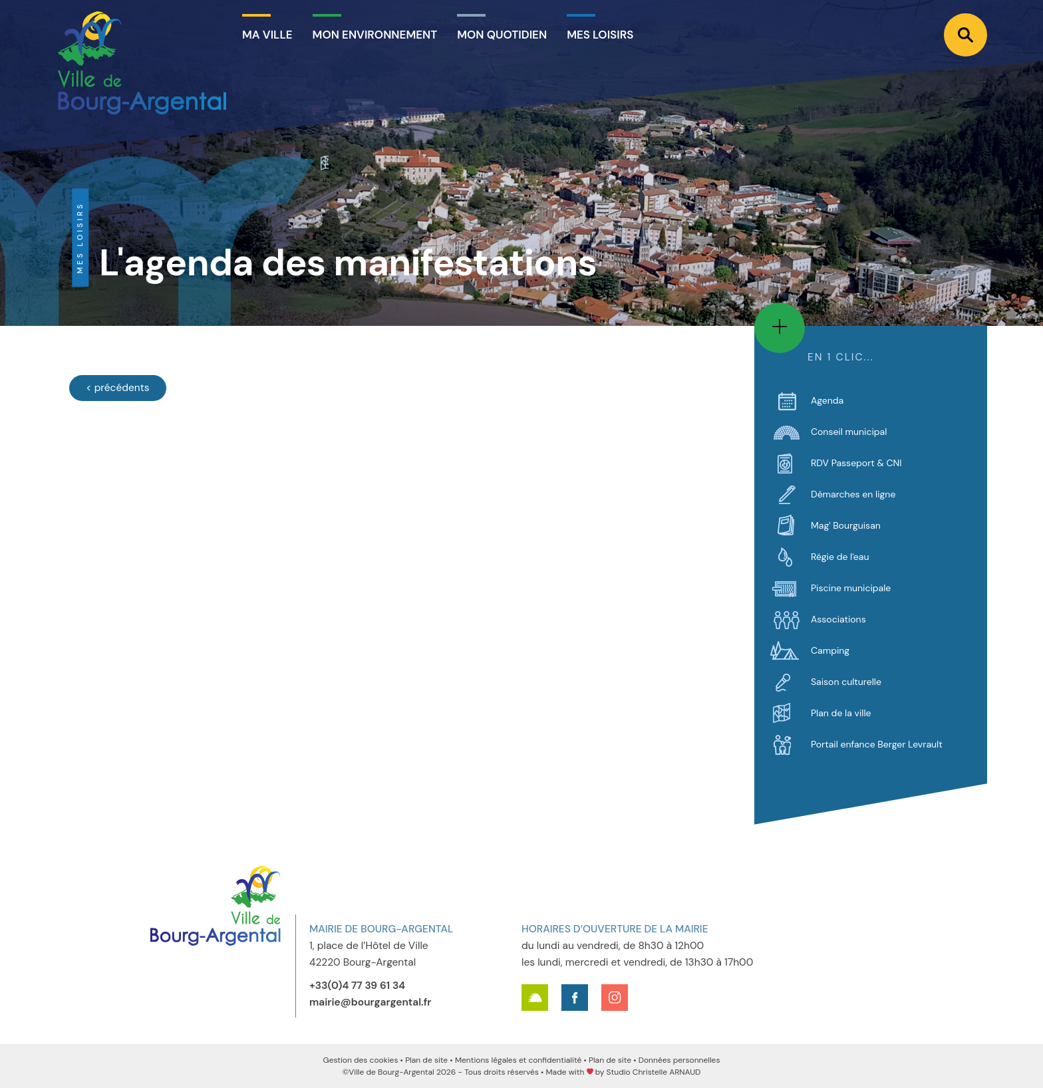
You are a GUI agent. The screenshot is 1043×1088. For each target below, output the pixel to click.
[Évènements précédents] (117, 388)
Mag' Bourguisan (846, 525)
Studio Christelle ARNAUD (654, 1072)
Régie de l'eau (840, 557)
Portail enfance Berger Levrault (877, 744)
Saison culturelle (846, 682)
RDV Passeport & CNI (856, 463)
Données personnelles (679, 1060)
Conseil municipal (849, 432)
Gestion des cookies (360, 1060)
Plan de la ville (841, 713)
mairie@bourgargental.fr (370, 1002)
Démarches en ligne (853, 494)
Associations (838, 619)
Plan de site (426, 1060)
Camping (830, 650)
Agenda (827, 400)
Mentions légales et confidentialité (518, 1060)
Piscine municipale (851, 588)
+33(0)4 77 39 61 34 (357, 985)
